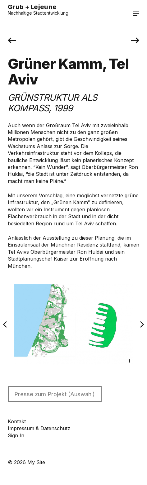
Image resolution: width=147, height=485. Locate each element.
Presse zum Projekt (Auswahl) (54, 394)
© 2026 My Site (26, 462)
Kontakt (17, 421)
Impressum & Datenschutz (39, 428)
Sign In (16, 435)
